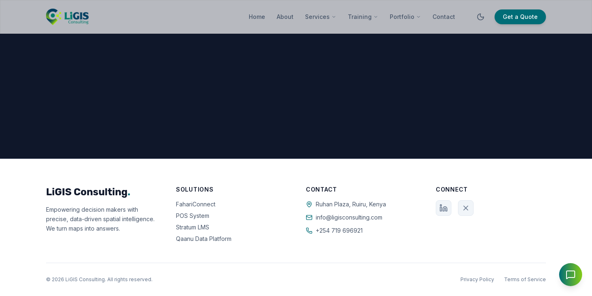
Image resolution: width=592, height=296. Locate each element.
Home (257, 16)
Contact (443, 16)
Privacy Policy (477, 279)
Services (320, 16)
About (285, 16)
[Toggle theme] (480, 16)
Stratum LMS (192, 227)
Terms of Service (525, 279)
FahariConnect (195, 204)
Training (363, 16)
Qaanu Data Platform (203, 238)
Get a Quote (520, 16)
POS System (192, 215)
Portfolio (405, 16)
